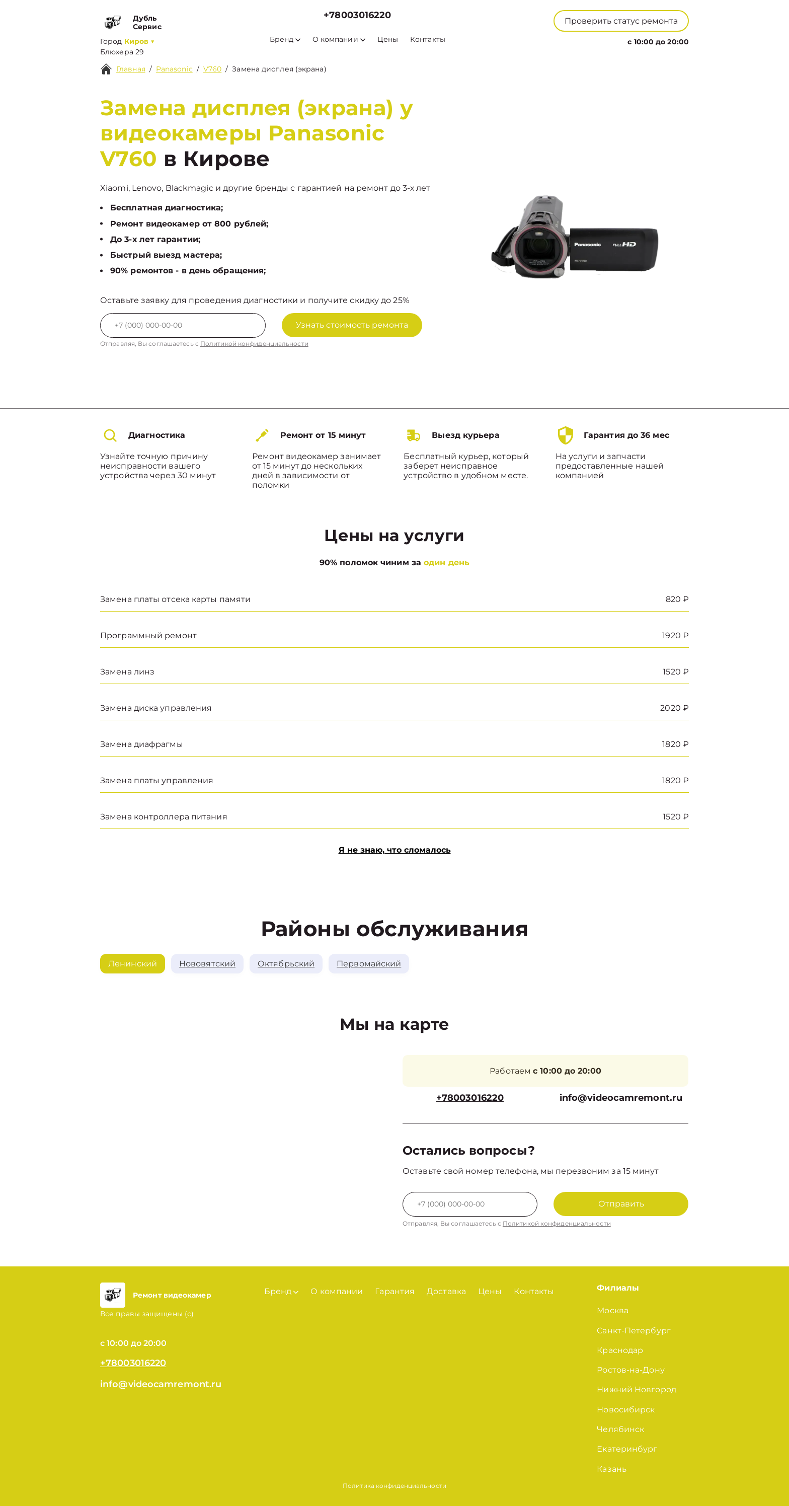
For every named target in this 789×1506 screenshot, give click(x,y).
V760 (212, 68)
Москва (612, 1310)
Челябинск (620, 1429)
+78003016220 (357, 15)
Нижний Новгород (636, 1389)
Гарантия (395, 1291)
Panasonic (174, 68)
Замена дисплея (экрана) (279, 68)
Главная (130, 68)
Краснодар (620, 1350)
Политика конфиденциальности (394, 1485)
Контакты (427, 39)
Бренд (285, 39)
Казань (611, 1469)
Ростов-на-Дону (630, 1370)
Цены (387, 39)
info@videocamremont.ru (621, 1098)
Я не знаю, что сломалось (395, 850)
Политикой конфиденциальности (254, 343)
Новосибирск (626, 1409)
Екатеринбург (627, 1449)
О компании (338, 39)
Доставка (446, 1291)
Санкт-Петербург (634, 1330)
